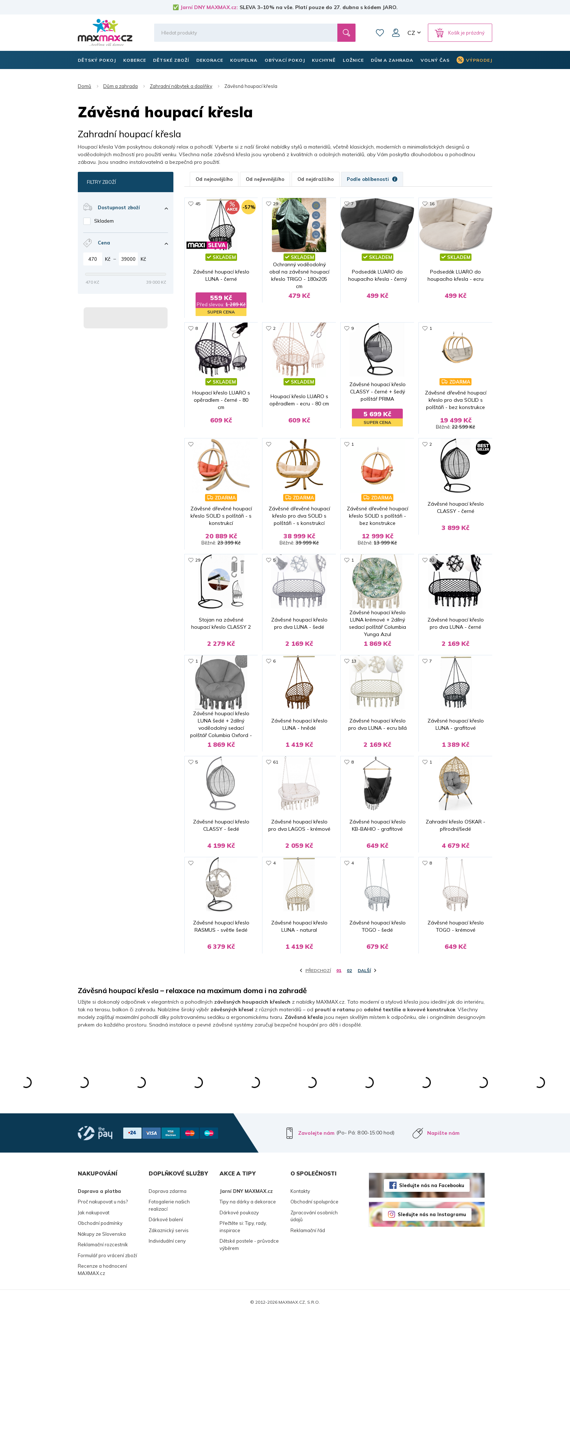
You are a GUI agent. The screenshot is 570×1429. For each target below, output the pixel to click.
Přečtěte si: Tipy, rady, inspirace (243, 1341)
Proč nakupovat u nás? (103, 1316)
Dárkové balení (166, 1334)
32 (431, 578)
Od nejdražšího (315, 179)
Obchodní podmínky (100, 1337)
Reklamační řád (307, 1345)
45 (197, 203)
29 (275, 203)
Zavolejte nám (316, 1247)
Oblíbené (380, 33)
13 (353, 703)
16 (431, 203)
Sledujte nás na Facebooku (431, 1299)
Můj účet (396, 33)
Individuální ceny (167, 1355)
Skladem (104, 221)
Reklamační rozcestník (103, 1359)
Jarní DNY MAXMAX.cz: (209, 7)
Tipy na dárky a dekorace (248, 1316)
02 (349, 1085)
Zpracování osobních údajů (314, 1330)
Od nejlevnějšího (265, 179)
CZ (411, 32)
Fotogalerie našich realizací (169, 1319)
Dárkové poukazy (239, 1327)
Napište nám (443, 1247)
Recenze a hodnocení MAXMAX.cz (102, 1383)
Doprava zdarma (167, 1305)
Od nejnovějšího (214, 179)
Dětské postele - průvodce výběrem (249, 1358)
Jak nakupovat (93, 1327)
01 (338, 1085)
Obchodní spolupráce (314, 1316)
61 (275, 828)
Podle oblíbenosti (372, 179)
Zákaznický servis (169, 1345)
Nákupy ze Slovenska (102, 1348)
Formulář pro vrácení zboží (107, 1370)
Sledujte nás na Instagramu (432, 1328)
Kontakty (300, 1305)
